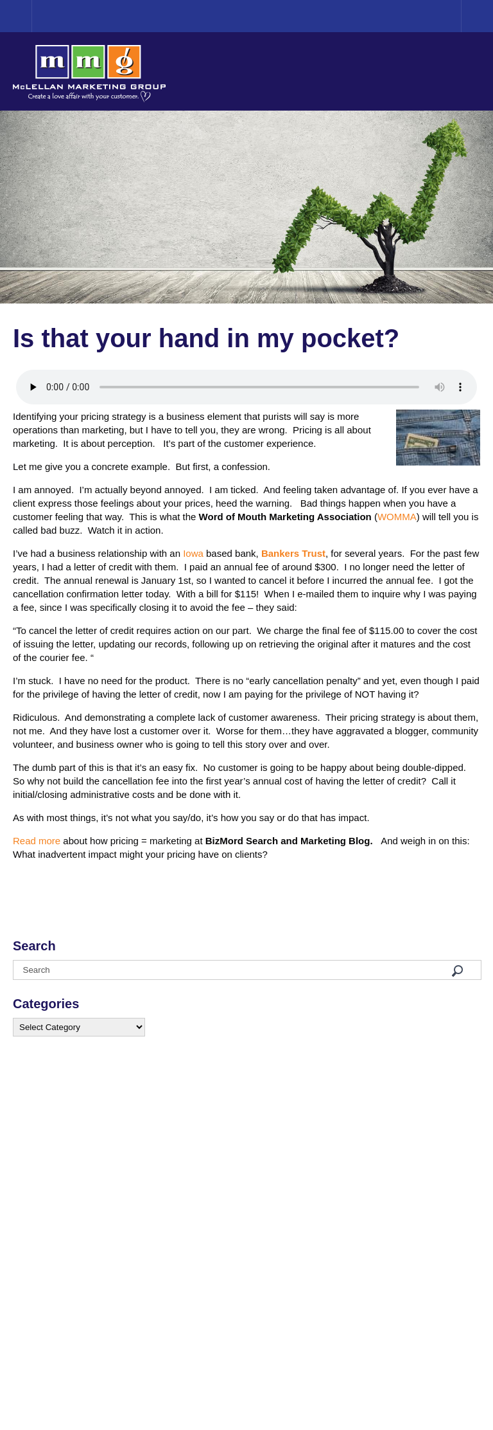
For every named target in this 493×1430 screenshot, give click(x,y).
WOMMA (397, 516)
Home (31, 15)
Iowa (193, 553)
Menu (477, 16)
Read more (36, 840)
